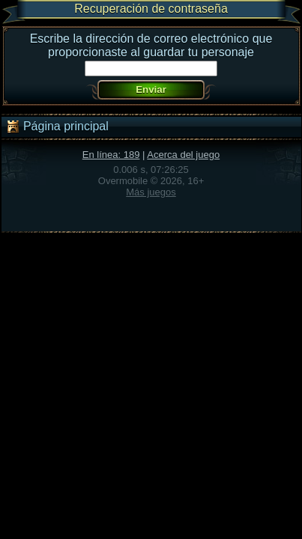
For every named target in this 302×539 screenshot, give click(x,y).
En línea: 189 (111, 154)
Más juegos (150, 192)
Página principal (57, 126)
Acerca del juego (183, 154)
